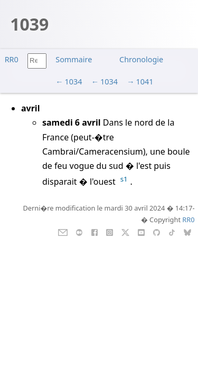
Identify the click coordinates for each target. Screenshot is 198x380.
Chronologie (141, 59)
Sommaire (73, 59)
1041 (144, 82)
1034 (73, 82)
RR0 (11, 59)
